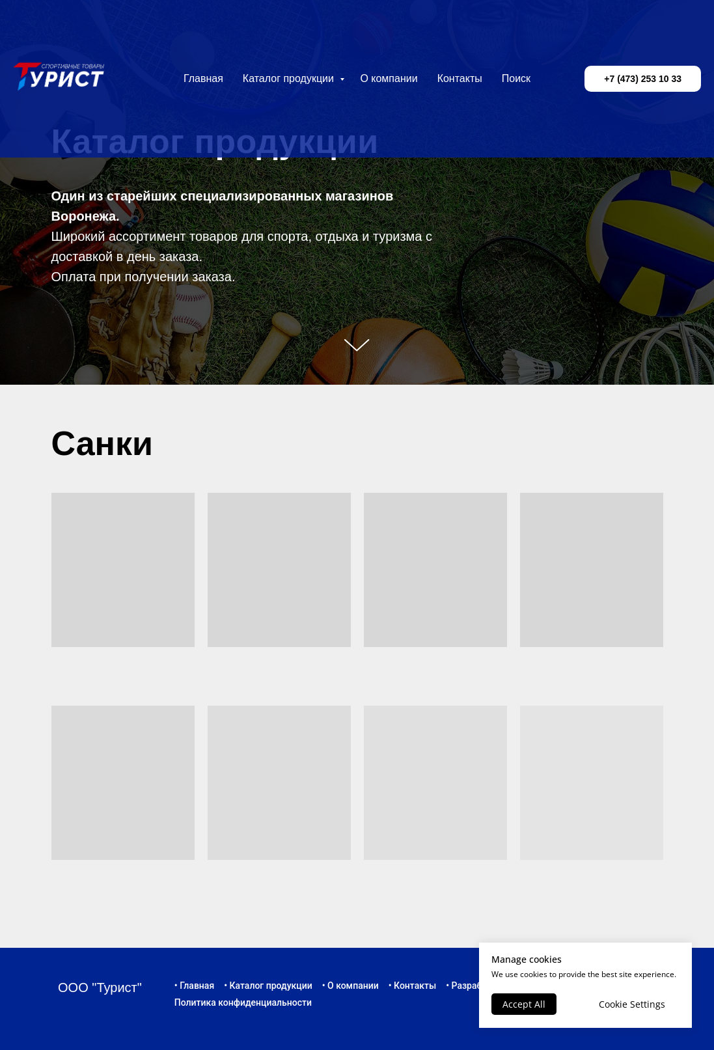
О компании (388, 78)
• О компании (350, 985)
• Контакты (413, 985)
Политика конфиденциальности (243, 1002)
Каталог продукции (290, 78)
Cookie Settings (632, 1004)
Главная (203, 78)
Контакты (459, 78)
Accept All (523, 1004)
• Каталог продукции (268, 985)
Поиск (516, 78)
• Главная (194, 985)
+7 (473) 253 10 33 (642, 79)
